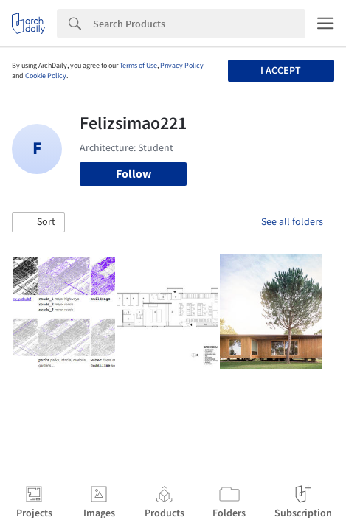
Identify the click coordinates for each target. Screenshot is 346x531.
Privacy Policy (182, 65)
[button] (38, 222)
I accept (280, 70)
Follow (133, 174)
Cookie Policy (45, 76)
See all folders (292, 222)
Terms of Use (138, 65)
